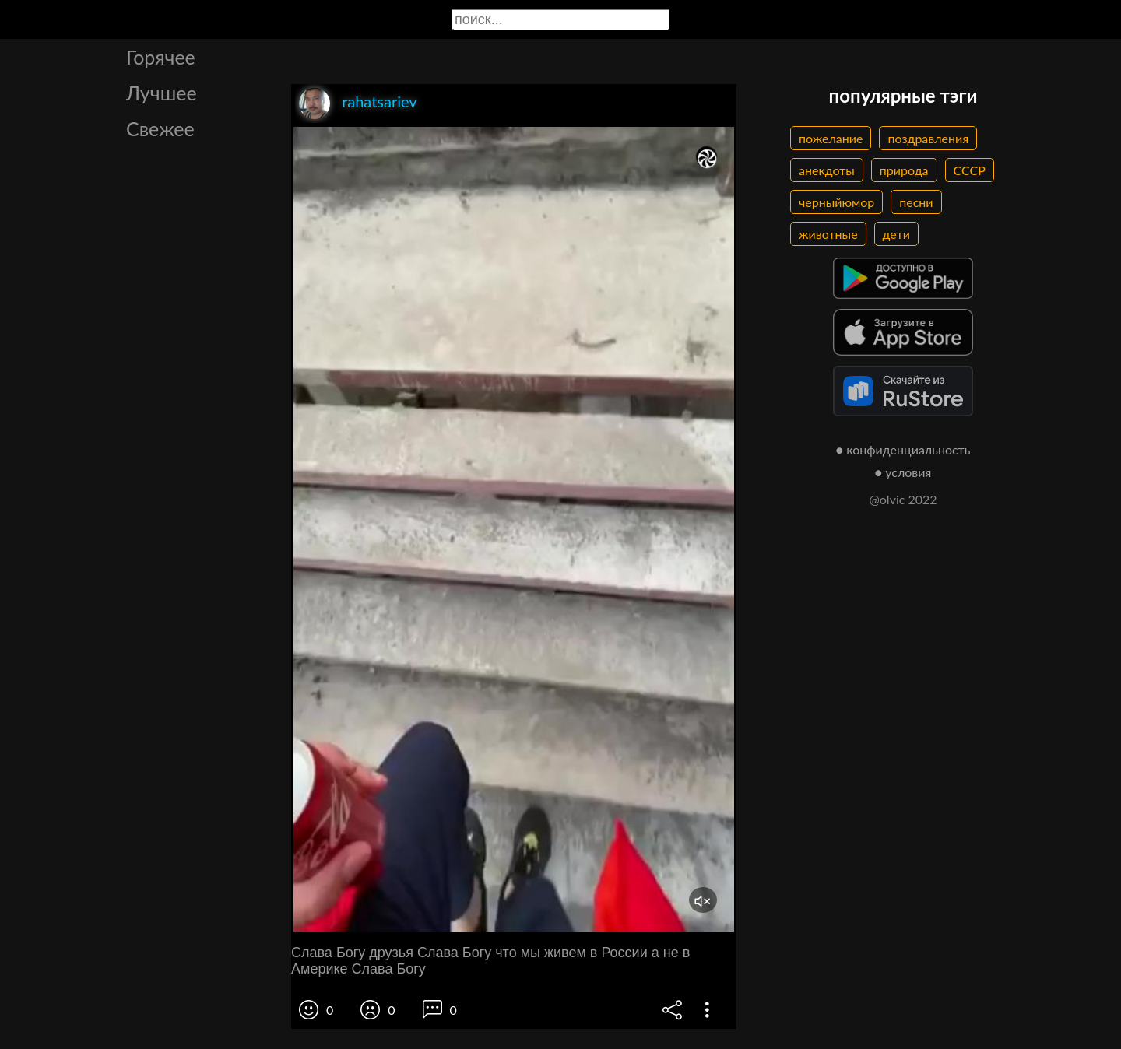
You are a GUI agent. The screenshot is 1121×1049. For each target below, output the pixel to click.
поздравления (927, 138)
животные (828, 233)
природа (904, 170)
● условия (903, 472)
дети (896, 233)
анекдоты (827, 170)
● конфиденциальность (903, 449)
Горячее (160, 56)
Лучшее (161, 92)
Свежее (160, 128)
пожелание (831, 138)
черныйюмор (836, 202)
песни (916, 202)
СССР (970, 170)
